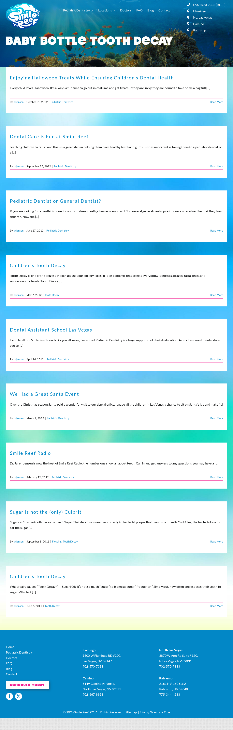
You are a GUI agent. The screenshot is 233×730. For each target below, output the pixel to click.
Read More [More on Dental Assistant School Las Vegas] (216, 359)
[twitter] (18, 696)
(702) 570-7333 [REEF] (209, 5)
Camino (198, 24)
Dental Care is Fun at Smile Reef (49, 136)
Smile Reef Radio (30, 453)
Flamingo (199, 11)
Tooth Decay (52, 295)
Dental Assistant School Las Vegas (51, 330)
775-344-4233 (169, 694)
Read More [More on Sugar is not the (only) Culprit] (216, 541)
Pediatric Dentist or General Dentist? (55, 201)
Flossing (57, 541)
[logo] (23, 4)
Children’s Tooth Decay (38, 265)
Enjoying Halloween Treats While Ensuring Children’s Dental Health (92, 77)
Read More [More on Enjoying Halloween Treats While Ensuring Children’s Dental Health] (216, 102)
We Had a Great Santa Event (44, 394)
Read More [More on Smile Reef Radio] (216, 477)
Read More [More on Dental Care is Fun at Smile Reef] (216, 166)
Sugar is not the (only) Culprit (46, 512)
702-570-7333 (93, 666)
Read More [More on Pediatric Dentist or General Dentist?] (216, 230)
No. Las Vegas (202, 17)
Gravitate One (160, 712)
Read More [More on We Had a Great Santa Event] (216, 418)
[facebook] (9, 696)
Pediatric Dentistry (62, 102)
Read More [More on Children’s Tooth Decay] (216, 295)
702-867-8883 (93, 694)
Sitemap (131, 712)
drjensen (19, 102)
